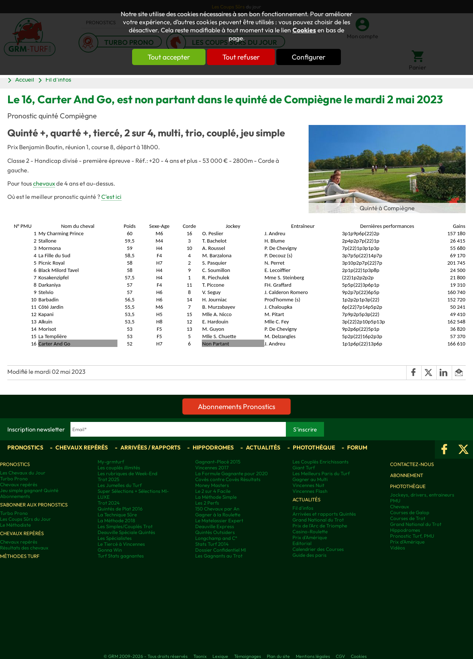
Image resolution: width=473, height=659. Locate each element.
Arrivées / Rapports (150, 447)
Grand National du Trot (318, 520)
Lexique (220, 656)
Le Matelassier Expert (219, 520)
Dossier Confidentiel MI (220, 550)
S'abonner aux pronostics (34, 505)
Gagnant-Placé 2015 (217, 462)
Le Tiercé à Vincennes (121, 544)
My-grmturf (111, 462)
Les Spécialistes (115, 538)
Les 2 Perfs (207, 503)
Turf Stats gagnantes (121, 556)
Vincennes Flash (309, 491)
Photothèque (314, 447)
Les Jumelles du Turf (120, 485)
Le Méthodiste (15, 525)
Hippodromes (213, 447)
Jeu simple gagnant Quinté (29, 490)
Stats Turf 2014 (212, 544)
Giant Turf (303, 467)
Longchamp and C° (216, 538)
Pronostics (25, 447)
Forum (357, 447)
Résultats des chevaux (24, 548)
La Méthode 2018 (116, 520)
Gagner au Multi (310, 479)
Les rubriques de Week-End (127, 473)
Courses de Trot (407, 518)
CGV (340, 656)
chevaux (44, 183)
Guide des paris (309, 555)
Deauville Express (214, 526)
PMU (395, 501)
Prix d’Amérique (407, 542)
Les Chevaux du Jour (23, 473)
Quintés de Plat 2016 (120, 509)
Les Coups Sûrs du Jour (25, 519)
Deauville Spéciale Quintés (126, 532)
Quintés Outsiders (215, 532)
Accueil (24, 79)
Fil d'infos (58, 79)
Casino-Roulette (310, 531)
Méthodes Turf (20, 556)
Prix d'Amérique (309, 537)
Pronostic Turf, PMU (412, 536)
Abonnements (15, 496)
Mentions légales (313, 656)
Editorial (302, 543)
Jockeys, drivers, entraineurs (422, 495)
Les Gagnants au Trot (219, 556)
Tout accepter (169, 57)
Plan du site (278, 656)
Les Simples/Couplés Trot (125, 526)
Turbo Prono (14, 478)
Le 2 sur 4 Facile (212, 491)
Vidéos (397, 548)
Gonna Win (110, 550)
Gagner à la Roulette (217, 514)
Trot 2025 (108, 479)
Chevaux (399, 506)
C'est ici (111, 196)
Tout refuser (241, 57)
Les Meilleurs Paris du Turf (321, 473)
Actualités (263, 447)
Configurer (309, 57)
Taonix (200, 656)
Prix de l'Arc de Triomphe (319, 526)
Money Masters (212, 485)
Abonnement (406, 475)
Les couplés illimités (119, 467)
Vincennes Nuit (308, 485)
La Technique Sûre (117, 514)
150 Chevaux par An (217, 509)
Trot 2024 (109, 503)
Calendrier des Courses (318, 549)
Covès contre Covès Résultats (228, 479)
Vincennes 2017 (212, 467)
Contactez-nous (412, 464)
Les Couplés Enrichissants (320, 462)
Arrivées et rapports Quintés (324, 514)
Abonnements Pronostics (236, 406)
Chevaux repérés (81, 447)
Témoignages (247, 656)
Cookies (304, 30)
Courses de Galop (409, 512)
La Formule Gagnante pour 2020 (231, 473)
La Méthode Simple (216, 497)
